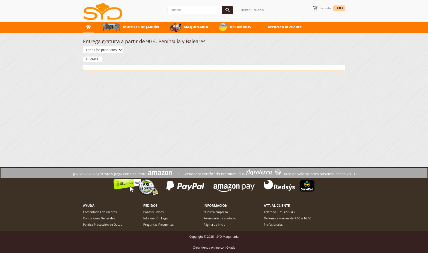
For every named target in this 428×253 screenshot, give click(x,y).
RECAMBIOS (240, 26)
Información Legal (155, 218)
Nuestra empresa (216, 212)
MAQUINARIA (196, 26)
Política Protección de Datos (102, 224)
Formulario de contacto (220, 218)
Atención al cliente (285, 26)
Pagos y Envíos (153, 212)
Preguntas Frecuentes (158, 224)
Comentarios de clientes (100, 212)
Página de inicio (214, 224)
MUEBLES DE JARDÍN (141, 26)
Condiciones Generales (99, 218)
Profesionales (273, 224)
